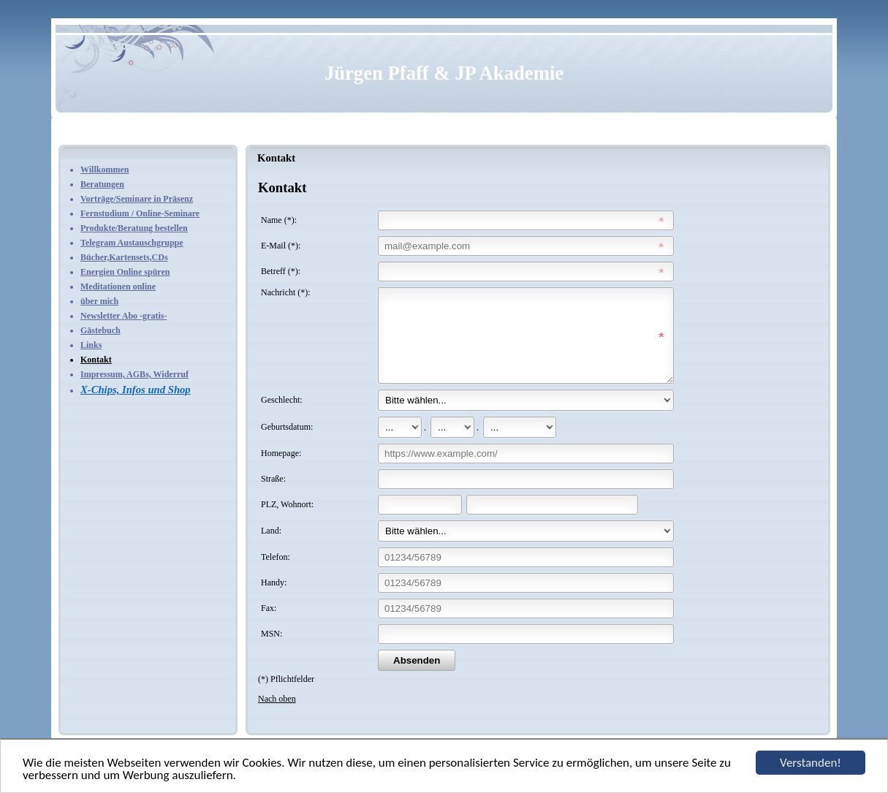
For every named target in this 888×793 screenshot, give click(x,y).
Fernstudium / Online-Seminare (140, 213)
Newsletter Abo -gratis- (123, 316)
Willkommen (104, 169)
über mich (99, 301)
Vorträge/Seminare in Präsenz (136, 199)
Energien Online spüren (125, 272)
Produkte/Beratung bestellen (134, 228)
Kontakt (96, 359)
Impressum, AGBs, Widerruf (134, 374)
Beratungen (102, 184)
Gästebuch (100, 330)
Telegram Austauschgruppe (131, 243)
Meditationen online (118, 286)
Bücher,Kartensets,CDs (124, 257)
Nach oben (277, 716)
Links (91, 345)
